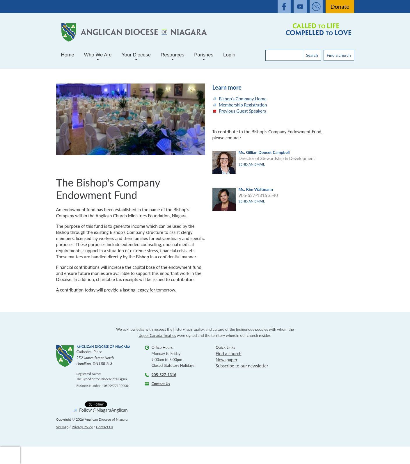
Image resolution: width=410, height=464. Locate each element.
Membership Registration (243, 104)
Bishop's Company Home (243, 98)
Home (67, 55)
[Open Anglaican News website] (316, 6)
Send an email (252, 164)
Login (229, 55)
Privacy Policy (82, 427)
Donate (339, 6)
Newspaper (226, 359)
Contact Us (161, 383)
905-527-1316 (164, 374)
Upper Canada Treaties (157, 335)
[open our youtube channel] (300, 6)
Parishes (203, 57)
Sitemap (62, 427)
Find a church (339, 55)
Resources (172, 57)
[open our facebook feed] (284, 6)
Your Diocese (136, 57)
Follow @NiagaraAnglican (103, 410)
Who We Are (98, 57)
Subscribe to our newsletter (242, 365)
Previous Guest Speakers (242, 110)
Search (312, 55)
